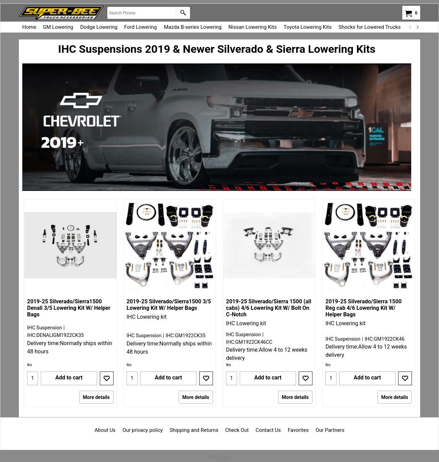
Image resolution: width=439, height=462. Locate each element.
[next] (417, 27)
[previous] (410, 27)
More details (96, 397)
